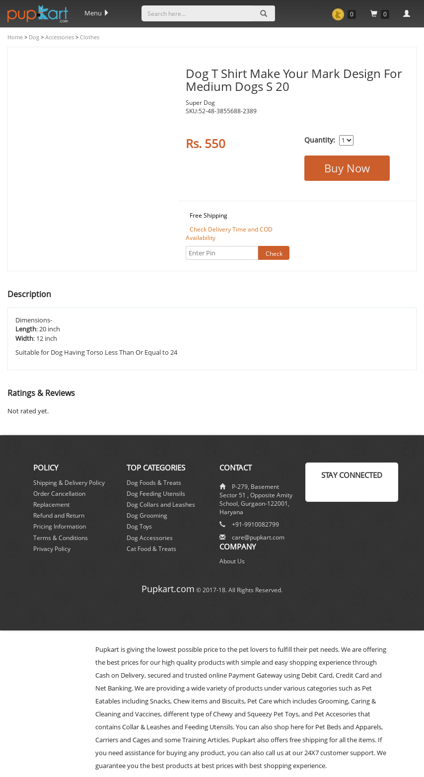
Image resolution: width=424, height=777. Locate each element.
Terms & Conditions (60, 538)
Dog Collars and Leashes (161, 504)
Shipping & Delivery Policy (69, 482)
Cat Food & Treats (151, 548)
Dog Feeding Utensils (156, 493)
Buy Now (347, 167)
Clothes (88, 37)
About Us (232, 561)
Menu (97, 12)
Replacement (51, 504)
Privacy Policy (52, 548)
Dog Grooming (147, 515)
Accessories (59, 37)
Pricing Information (59, 526)
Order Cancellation (59, 493)
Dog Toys (139, 526)
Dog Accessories (150, 538)
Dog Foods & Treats (154, 482)
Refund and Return (58, 515)
